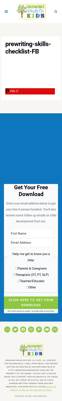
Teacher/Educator (32, 281)
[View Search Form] (56, 12)
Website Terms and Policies (31, 395)
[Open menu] (6, 11)
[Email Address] (31, 242)
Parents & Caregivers (32, 268)
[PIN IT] (30, 91)
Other (32, 287)
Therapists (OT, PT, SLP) (32, 275)
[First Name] (31, 233)
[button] (31, 272)
